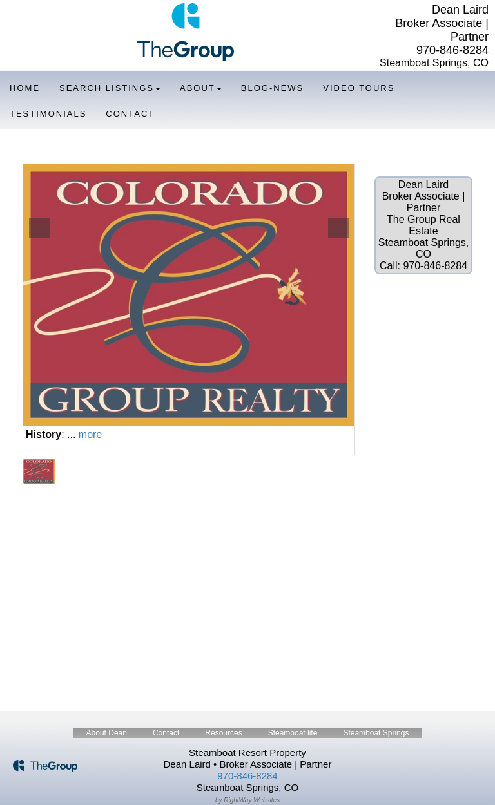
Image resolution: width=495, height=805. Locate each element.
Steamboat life (293, 732)
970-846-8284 (452, 50)
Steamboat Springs (376, 732)
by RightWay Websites (247, 800)
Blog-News (272, 88)
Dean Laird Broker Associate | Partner (442, 23)
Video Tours (358, 88)
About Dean (106, 732)
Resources (223, 732)
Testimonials (48, 113)
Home (25, 88)
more (90, 434)
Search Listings (109, 88)
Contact (130, 113)
